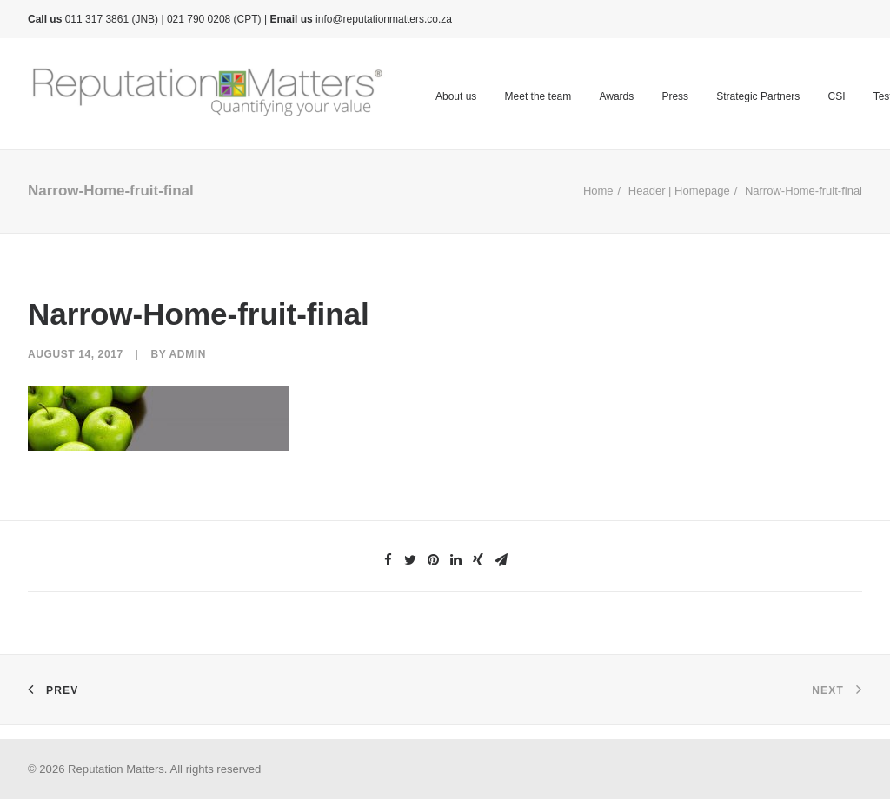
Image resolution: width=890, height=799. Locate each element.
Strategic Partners (758, 96)
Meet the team (538, 96)
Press (674, 96)
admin (187, 354)
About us (455, 96)
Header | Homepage (679, 190)
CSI (836, 96)
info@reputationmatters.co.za (383, 19)
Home (598, 190)
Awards (616, 96)
